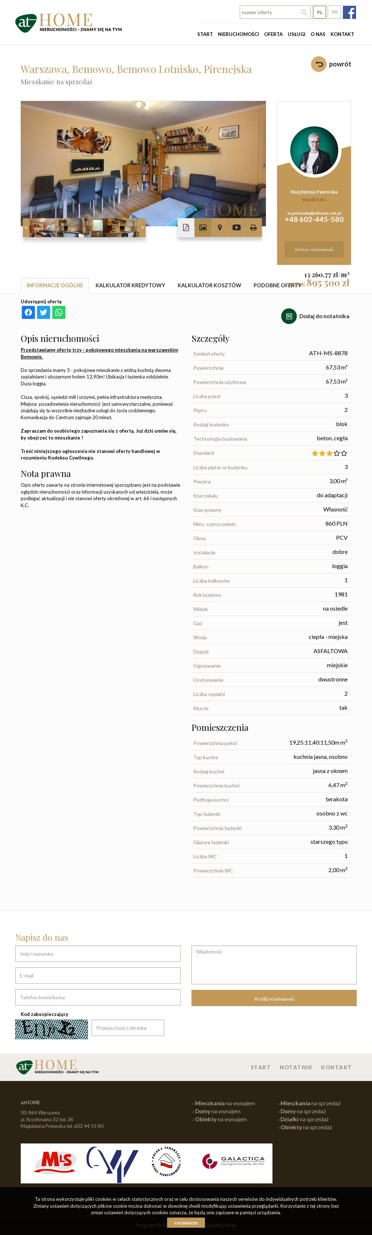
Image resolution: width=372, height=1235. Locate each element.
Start (205, 34)
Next (142, 227)
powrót (340, 64)
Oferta (273, 34)
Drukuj (253, 227)
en (334, 12)
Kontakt (342, 34)
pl (319, 12)
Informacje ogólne (55, 285)
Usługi (297, 34)
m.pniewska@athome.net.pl (314, 212)
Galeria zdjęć (202, 227)
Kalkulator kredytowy (130, 285)
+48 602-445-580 (314, 219)
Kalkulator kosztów (209, 285)
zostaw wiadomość (314, 249)
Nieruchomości (238, 34)
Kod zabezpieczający (44, 1014)
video (236, 227)
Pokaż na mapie (219, 227)
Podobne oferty (278, 285)
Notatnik (296, 1067)
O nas (318, 34)
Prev (26, 227)
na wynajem (225, 1103)
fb (349, 12)
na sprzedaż (310, 1103)
